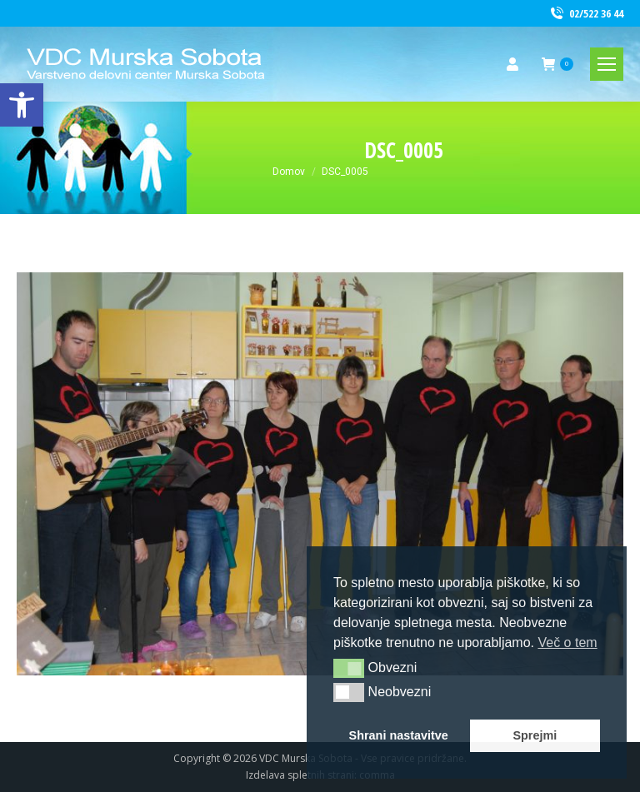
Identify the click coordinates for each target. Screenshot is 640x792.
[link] (21, 105)
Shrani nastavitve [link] (398, 735)
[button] (348, 668)
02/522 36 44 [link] (585, 14)
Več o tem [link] (567, 642)
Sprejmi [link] (534, 735)
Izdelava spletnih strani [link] (300, 775)
